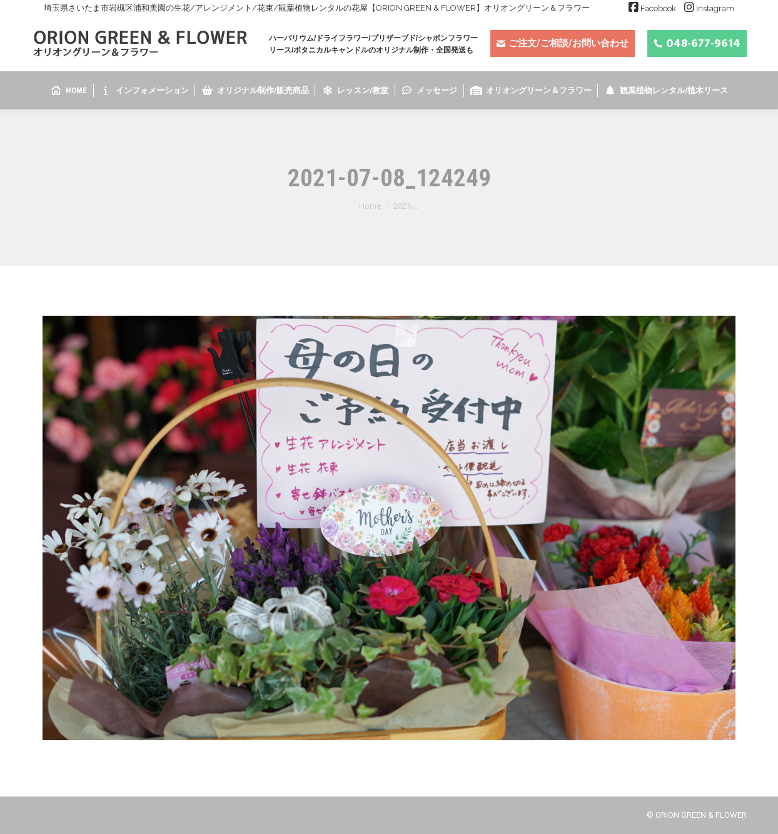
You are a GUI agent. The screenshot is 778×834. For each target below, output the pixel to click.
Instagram (715, 8)
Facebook (658, 8)
